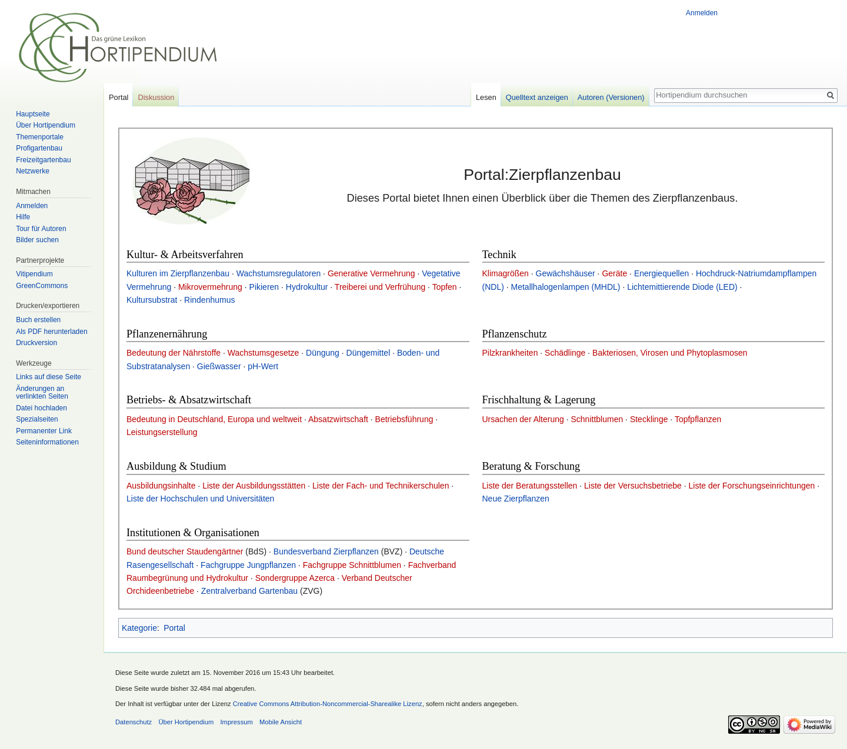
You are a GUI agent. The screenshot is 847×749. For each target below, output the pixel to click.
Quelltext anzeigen (537, 97)
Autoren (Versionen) (611, 97)
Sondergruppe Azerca (295, 578)
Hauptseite (32, 114)
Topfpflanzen (698, 419)
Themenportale (40, 137)
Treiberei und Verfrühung (380, 287)
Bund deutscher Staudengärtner (184, 551)
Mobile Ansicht (280, 721)
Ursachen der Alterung (523, 419)
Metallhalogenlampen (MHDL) (566, 287)
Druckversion (36, 343)
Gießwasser (219, 366)
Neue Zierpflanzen (515, 498)
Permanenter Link (44, 431)
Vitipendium (34, 274)
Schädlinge (565, 352)
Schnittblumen (597, 419)
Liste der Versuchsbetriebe (633, 485)
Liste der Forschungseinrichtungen (751, 485)
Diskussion (156, 97)
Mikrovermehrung (210, 287)
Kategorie (139, 628)
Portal (174, 628)
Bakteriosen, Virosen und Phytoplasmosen (670, 352)
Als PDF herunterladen (51, 331)
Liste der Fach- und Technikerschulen (380, 485)
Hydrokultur (307, 287)
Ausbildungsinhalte (161, 485)
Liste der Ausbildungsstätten (253, 485)
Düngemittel (368, 352)
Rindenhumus (209, 300)
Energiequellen (661, 273)
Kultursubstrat (151, 300)
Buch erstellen (38, 320)
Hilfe (23, 217)
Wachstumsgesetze (263, 352)
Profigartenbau (39, 148)
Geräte (614, 273)
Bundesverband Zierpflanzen (326, 551)
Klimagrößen (505, 273)
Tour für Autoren (41, 229)
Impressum (236, 721)
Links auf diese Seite (48, 377)
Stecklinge (649, 419)
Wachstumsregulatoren (278, 273)
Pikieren (264, 287)
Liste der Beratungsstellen (530, 485)
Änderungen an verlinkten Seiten (42, 392)
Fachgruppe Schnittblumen (352, 565)
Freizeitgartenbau (43, 160)
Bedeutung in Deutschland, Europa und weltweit (214, 419)
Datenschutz (133, 721)
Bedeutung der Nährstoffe (173, 352)
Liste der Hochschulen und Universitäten (200, 498)
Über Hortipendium (45, 125)
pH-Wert (263, 366)
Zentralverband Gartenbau (249, 591)
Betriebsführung (404, 419)
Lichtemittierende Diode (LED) (682, 287)
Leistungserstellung (162, 432)
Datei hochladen (41, 408)
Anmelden (702, 13)
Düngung (322, 352)
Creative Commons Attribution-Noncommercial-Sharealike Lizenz (327, 703)
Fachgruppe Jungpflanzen (248, 565)
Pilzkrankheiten (510, 352)
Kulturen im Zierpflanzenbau (177, 273)
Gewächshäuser (565, 273)
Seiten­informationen (47, 442)
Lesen (486, 97)
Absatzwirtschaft (338, 419)
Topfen (444, 287)
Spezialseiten (37, 419)
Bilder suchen (37, 240)
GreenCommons (42, 286)
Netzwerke (32, 171)
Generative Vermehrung (371, 273)
